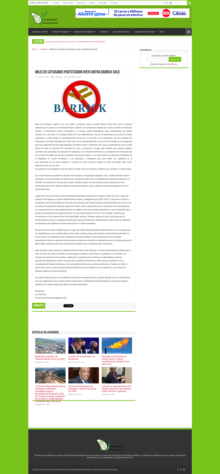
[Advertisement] (83, 59)
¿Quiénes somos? (39, 32)
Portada (56, 3)
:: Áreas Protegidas (60, 32)
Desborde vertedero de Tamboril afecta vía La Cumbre (50, 357)
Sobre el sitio (67, 3)
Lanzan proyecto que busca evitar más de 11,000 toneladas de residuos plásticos (75, 42)
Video (161, 32)
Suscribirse (81, 3)
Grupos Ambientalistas (84, 32)
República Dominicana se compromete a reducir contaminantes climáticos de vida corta (115, 360)
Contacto (114, 3)
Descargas (102, 3)
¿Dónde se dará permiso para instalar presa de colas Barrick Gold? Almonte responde (116, 388)
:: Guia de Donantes (120, 32)
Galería (92, 3)
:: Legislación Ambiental (143, 32)
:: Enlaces (103, 32)
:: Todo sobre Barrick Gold (72, 77)
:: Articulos (43, 49)
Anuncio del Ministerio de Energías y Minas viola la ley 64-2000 (82, 388)
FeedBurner (172, 64)
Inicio (34, 49)
